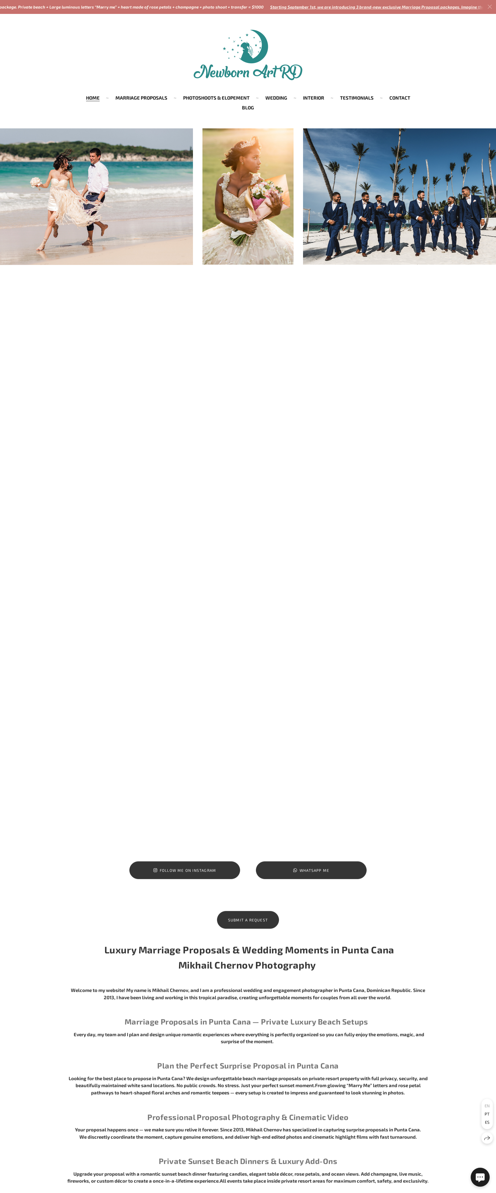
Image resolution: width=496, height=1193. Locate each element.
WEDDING (276, 98)
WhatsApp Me (311, 875)
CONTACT (399, 98)
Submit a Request (248, 925)
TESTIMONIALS (357, 98)
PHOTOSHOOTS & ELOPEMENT (216, 98)
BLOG (248, 107)
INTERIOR (313, 98)
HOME (93, 98)
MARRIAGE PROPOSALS (141, 98)
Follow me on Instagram (184, 875)
